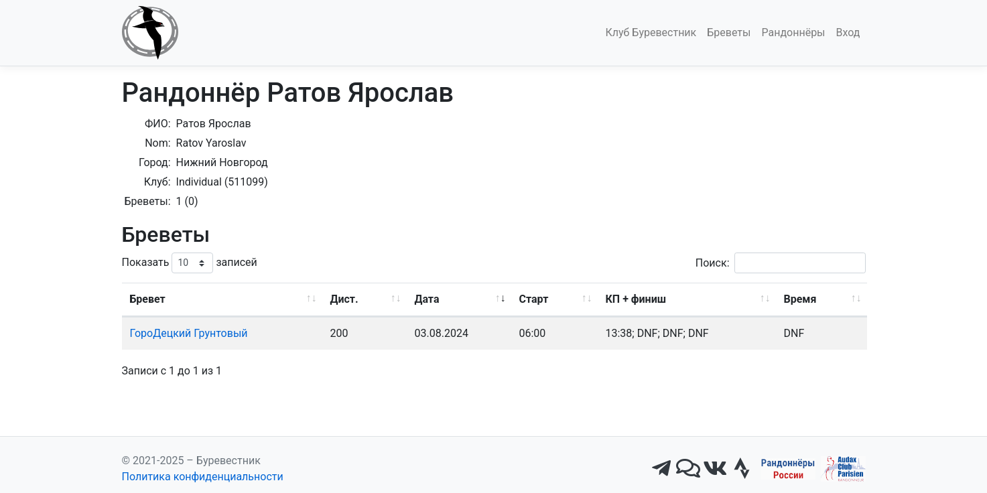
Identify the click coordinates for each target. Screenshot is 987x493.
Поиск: (781, 263)
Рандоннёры (793, 32)
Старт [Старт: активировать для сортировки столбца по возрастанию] (534, 299)
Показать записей (189, 263)
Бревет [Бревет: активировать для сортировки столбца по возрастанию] (148, 299)
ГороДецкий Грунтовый (189, 333)
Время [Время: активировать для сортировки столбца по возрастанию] (800, 299)
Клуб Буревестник (650, 32)
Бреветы (728, 32)
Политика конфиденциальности (202, 476)
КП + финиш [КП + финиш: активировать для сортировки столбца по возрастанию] (636, 299)
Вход (848, 32)
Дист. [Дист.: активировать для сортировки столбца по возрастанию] (344, 299)
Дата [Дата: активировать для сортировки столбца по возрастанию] (427, 299)
